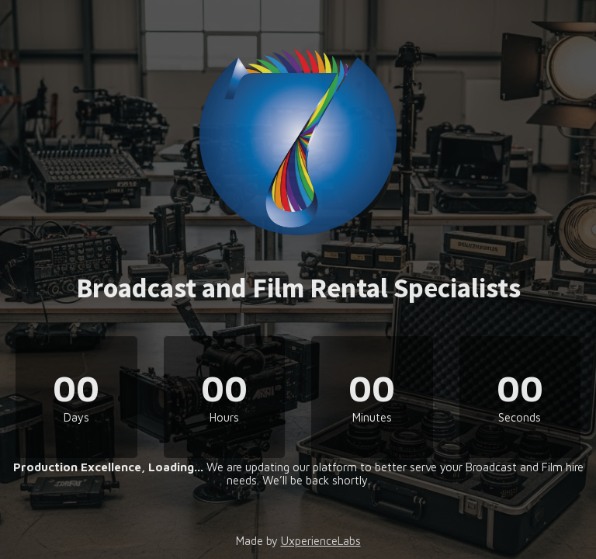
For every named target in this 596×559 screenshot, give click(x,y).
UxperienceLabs (321, 540)
